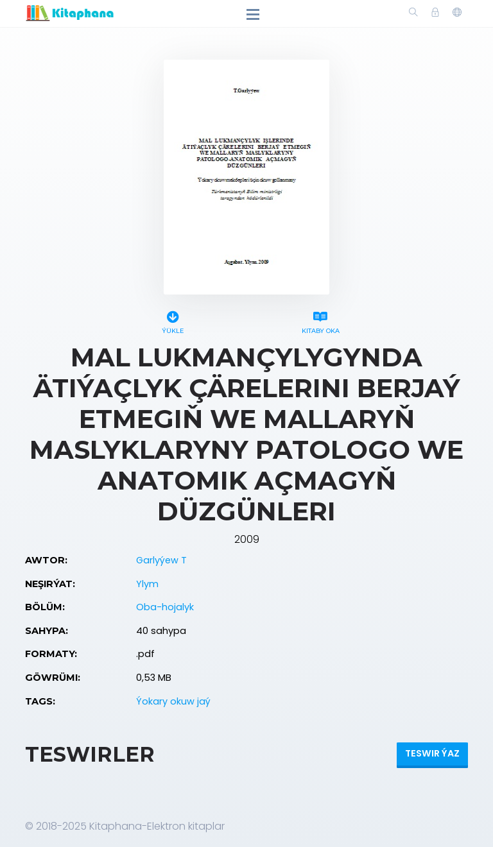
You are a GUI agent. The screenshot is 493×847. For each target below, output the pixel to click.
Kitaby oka (320, 320)
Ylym (147, 584)
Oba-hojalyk (165, 607)
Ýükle (172, 320)
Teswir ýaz (432, 753)
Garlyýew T (161, 560)
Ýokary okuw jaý (173, 701)
